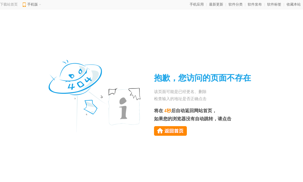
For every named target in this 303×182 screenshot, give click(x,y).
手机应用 (197, 4)
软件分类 (236, 4)
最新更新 (216, 4)
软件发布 (255, 4)
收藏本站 (294, 4)
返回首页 (170, 131)
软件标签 (274, 4)
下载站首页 (9, 4)
